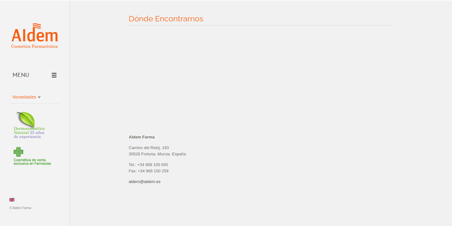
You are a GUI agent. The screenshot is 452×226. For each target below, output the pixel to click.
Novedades (26, 96)
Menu (34, 75)
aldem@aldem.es (144, 181)
